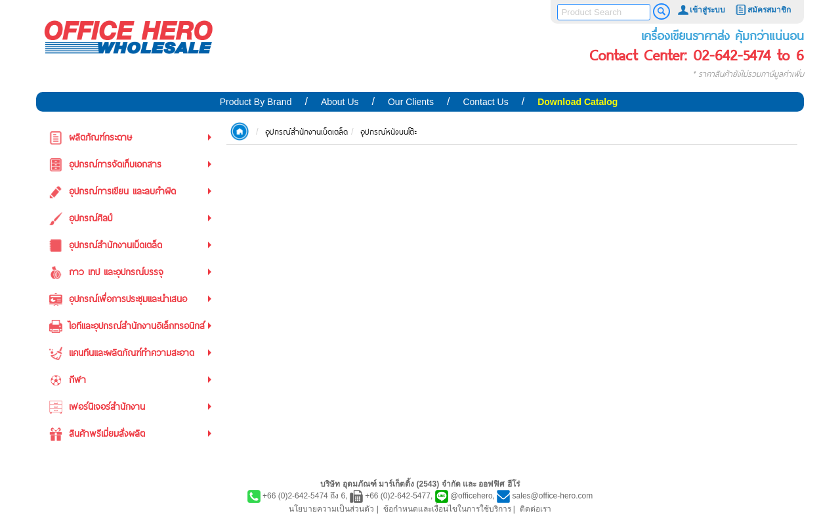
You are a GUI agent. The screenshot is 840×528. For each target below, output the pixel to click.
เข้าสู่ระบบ (701, 9)
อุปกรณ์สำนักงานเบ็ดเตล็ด (306, 131)
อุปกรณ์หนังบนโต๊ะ (388, 131)
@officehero (471, 495)
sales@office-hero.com (553, 495)
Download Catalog (577, 102)
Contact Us (485, 102)
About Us (340, 102)
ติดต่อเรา (535, 509)
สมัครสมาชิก (762, 9)
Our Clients (411, 102)
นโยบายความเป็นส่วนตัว (331, 509)
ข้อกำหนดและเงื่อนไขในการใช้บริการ (447, 509)
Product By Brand (256, 102)
